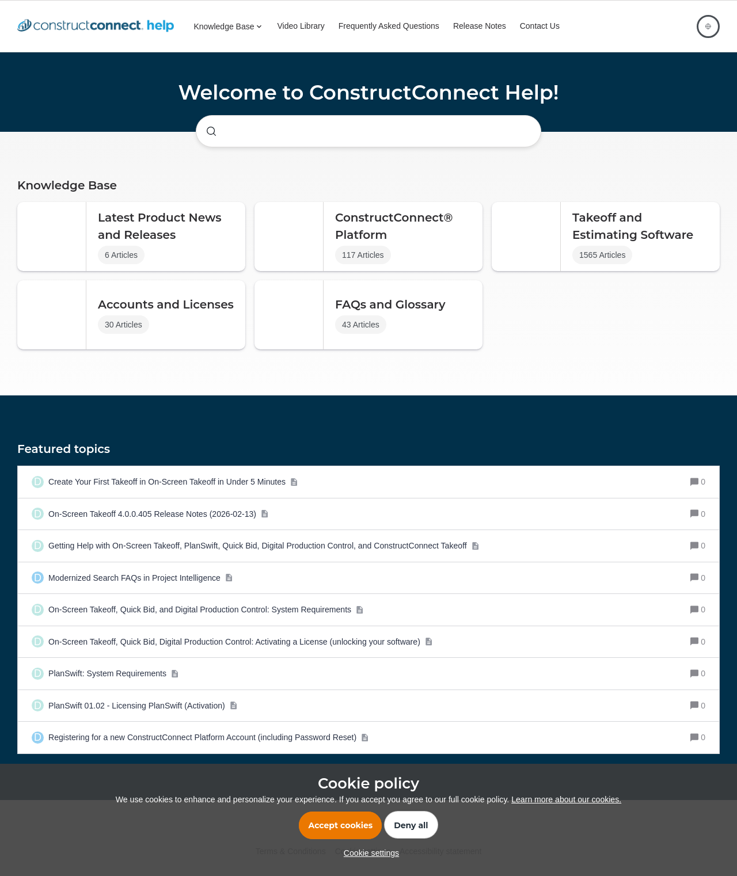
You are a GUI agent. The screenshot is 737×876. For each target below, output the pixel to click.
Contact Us (540, 26)
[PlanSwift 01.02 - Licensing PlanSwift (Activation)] (142, 706)
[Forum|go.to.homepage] (98, 26)
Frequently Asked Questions (389, 26)
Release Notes (479, 26)
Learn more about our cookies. (566, 799)
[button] (368, 853)
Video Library (301, 26)
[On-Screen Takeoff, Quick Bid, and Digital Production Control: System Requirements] (205, 610)
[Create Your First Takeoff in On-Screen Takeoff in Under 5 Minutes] (173, 482)
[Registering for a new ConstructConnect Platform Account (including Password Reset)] (208, 737)
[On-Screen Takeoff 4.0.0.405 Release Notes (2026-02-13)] (158, 514)
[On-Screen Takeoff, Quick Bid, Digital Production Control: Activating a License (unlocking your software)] (240, 642)
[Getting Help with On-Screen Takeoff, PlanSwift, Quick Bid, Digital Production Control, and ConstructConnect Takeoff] (263, 546)
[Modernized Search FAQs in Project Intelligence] (140, 578)
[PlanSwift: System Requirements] (113, 674)
